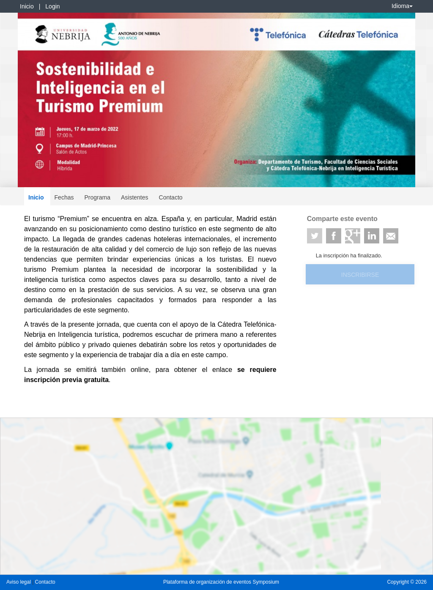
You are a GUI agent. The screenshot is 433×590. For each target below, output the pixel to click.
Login (52, 6)
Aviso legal (19, 582)
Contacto (171, 197)
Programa (97, 197)
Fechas (64, 197)
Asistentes (134, 197)
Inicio (27, 6)
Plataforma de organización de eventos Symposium (221, 582)
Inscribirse (360, 274)
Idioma (402, 6)
